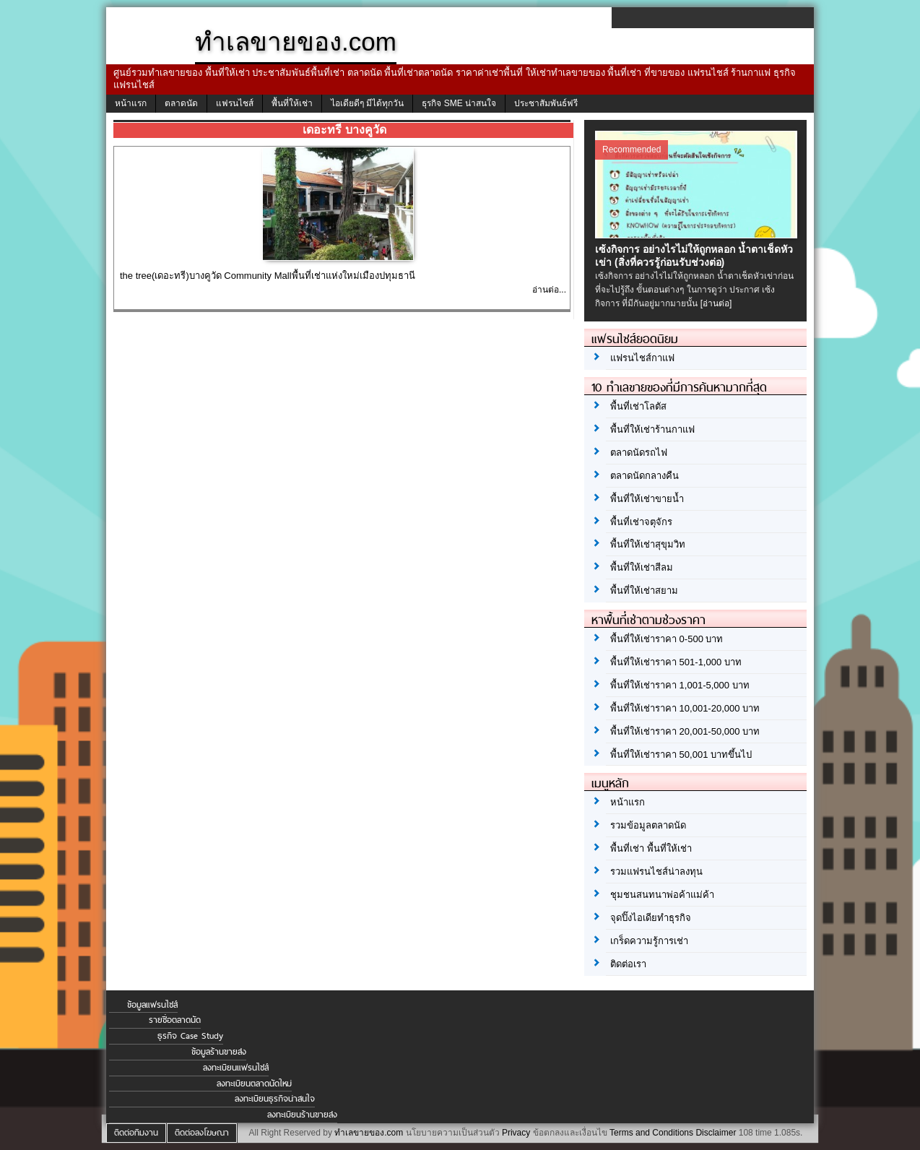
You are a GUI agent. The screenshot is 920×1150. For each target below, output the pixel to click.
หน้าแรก (131, 103)
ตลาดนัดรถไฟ (638, 452)
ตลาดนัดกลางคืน (644, 475)
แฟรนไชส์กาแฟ (642, 358)
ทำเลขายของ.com (368, 1133)
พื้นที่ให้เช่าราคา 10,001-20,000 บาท (685, 708)
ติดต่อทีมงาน (136, 1132)
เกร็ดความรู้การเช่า (649, 940)
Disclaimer (715, 1133)
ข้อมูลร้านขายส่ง (218, 1052)
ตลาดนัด (181, 103)
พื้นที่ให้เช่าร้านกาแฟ (652, 429)
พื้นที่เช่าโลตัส (638, 406)
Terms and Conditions (651, 1133)
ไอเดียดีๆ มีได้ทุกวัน (367, 103)
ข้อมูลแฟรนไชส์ (152, 1005)
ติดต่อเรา (628, 964)
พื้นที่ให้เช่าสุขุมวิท (647, 544)
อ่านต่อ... (549, 290)
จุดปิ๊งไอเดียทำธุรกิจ (650, 917)
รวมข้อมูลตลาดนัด (648, 825)
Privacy (516, 1133)
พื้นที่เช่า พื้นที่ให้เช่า (651, 848)
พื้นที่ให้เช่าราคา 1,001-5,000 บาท (680, 685)
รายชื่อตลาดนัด (175, 1020)
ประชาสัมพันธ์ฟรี (546, 103)
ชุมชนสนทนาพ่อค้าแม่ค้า (662, 894)
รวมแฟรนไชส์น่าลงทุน (656, 871)
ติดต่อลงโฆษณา (202, 1132)
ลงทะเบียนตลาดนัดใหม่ (254, 1083)
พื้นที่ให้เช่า (292, 103)
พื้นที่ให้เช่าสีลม (641, 567)
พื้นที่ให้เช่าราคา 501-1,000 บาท (676, 662)
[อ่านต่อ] (716, 303)
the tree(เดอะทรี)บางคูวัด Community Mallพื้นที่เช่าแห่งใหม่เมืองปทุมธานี (267, 275)
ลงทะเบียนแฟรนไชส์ (236, 1067)
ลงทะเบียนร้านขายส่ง (302, 1114)
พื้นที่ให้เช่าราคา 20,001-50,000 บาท (685, 731)
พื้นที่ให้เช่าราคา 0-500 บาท (666, 639)
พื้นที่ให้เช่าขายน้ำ (647, 498)
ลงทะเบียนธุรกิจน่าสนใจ (275, 1098)
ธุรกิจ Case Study (190, 1036)
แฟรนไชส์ (234, 103)
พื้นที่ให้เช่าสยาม (644, 590)
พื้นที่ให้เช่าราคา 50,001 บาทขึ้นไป (681, 754)
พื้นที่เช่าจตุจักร (641, 521)
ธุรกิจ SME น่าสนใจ (459, 103)
